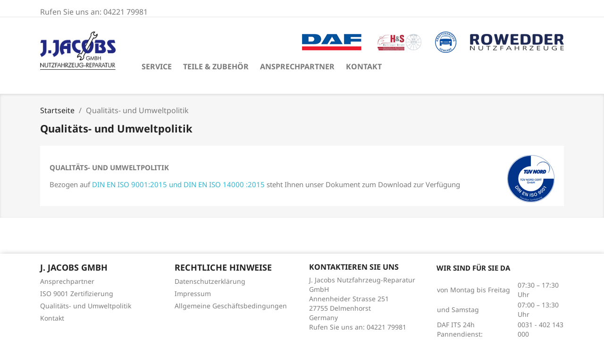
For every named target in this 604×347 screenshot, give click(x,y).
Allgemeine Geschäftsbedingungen (231, 305)
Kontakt (364, 66)
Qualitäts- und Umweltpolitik (85, 305)
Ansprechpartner (297, 66)
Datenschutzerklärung (210, 281)
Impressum (193, 293)
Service (157, 66)
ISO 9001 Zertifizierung (76, 293)
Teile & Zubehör (216, 66)
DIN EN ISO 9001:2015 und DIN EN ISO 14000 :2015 (178, 184)
